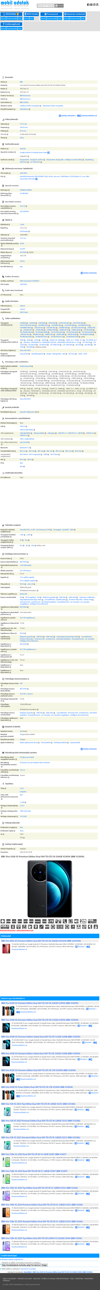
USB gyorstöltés (39, 433)
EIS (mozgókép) (30, 597)
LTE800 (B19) (63, 330)
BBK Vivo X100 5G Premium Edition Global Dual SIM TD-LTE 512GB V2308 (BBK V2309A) (40, 1036)
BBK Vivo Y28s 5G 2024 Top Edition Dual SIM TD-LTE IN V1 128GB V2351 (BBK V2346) (39, 1188)
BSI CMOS (23, 562)
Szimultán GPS (25, 530)
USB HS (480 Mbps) (26, 430)
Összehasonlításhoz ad (87, 116)
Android (22, 149)
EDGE (29, 340)
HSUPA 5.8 (53, 340)
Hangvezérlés (24, 160)
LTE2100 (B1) (38, 328)
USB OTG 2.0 (72, 433)
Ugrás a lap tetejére (9, 1279)
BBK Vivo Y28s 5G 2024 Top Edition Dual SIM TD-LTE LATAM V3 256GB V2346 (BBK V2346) (41, 1238)
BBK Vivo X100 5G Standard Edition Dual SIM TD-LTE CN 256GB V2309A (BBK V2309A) (39, 1003)
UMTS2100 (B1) (64, 323)
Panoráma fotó (25, 602)
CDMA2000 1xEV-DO (49, 342)
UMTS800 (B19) (83, 325)
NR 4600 (30, 347)
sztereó (22, 306)
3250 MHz (23, 173)
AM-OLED (23, 252)
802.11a (22, 451)
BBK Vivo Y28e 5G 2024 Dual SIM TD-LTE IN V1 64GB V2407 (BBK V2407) (33, 1154)
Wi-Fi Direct (24, 454)
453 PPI (22, 249)
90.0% (22, 244)
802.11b (32, 451)
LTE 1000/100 (55, 345)
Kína (21, 827)
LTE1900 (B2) (51, 328)
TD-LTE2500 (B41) (88, 332)
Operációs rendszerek (74, 14)
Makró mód (88, 600)
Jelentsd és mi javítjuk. (28, 1269)
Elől (21, 683)
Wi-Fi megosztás (34, 454)
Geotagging (57, 530)
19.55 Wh (23, 816)
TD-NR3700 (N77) (57, 337)
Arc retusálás (75, 602)
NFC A (22, 459)
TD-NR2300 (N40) (26, 337)
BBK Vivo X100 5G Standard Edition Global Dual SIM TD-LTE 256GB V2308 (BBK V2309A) (40, 1053)
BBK (21, 82)
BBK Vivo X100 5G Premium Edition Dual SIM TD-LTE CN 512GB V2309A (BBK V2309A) (39, 1020)
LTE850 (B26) (75, 330)
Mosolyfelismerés (63, 602)
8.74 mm (23, 131)
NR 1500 (78, 345)
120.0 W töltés (25, 442)
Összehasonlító (12, 18)
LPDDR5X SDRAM (26, 190)
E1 (21, 540)
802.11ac (59, 451)
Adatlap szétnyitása (67, 116)
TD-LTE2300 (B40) (72, 332)
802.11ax (68, 451)
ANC (63, 354)
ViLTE (85, 354)
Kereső (3, 18)
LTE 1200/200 (67, 345)
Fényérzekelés (46, 743)
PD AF (22, 584)
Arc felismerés (35, 162)
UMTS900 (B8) (70, 325)
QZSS (72, 530)
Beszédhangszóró (37, 354)
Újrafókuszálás (61, 600)
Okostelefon (24, 109)
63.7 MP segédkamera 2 (28, 649)
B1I (27, 545)
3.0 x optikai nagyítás (27, 577)
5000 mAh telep (25, 811)
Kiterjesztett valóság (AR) (55, 160)
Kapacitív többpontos (27, 412)
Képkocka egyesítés (49, 597)
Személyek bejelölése (49, 602)
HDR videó (72, 597)
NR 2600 (88, 345)
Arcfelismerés (36, 602)
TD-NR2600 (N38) (86, 334)
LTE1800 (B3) (63, 328)
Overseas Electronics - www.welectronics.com (16, 930)
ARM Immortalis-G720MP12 (29, 281)
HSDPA (60, 340)
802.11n (49, 451)
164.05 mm (24, 127)
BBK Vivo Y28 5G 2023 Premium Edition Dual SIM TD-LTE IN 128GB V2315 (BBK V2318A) (40, 1120)
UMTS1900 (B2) (78, 323)
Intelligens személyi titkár (73, 160)
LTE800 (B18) (51, 330)
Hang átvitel (24, 354)
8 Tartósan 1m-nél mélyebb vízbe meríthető (35, 763)
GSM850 (23, 323)
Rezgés (49, 354)
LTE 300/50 (32, 345)
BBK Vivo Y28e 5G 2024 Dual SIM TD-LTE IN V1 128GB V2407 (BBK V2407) (34, 1171)
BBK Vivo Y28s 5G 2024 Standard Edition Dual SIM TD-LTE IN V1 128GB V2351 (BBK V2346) (42, 1221)
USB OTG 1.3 (62, 433)
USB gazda (51, 433)
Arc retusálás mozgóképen (60, 715)
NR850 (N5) (49, 334)
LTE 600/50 (43, 345)
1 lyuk (22, 224)
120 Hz (22, 261)
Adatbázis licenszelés (25, 1279)
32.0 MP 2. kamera (26, 694)
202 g (22, 138)
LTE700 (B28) (88, 330)
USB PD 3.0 (24, 435)
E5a (26, 540)
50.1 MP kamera (25, 571)
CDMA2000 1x (36, 342)
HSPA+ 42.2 (79, 340)
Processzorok (51, 14)
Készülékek (11, 14)
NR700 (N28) (72, 334)
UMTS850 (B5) (43, 325)
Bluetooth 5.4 (24, 448)
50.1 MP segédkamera (27, 618)
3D (21, 731)
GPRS (22, 340)
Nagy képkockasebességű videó (30, 600)
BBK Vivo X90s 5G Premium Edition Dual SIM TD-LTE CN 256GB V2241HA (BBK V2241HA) (41, 940)
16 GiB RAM (24, 193)
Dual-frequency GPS (43, 530)
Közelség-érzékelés (60, 743)
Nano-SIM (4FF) (25, 350)
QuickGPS (65, 530)
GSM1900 (52, 323)
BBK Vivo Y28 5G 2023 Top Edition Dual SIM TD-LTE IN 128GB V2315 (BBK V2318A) (38, 1104)
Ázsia (21, 831)
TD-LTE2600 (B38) (41, 332)
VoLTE (80, 354)
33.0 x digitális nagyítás (28, 581)
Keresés (59, 6)
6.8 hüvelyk (24, 231)
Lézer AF (30, 584)
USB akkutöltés (25, 433)
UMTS (36, 340)
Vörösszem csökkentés (87, 597)
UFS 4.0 (22, 206)
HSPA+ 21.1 (70, 340)
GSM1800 (41, 323)
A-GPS (33, 530)
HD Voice (72, 354)
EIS (21, 597)
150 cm (22, 770)
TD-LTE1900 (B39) (57, 332)
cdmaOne (26, 342)
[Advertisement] (50, 52)
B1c (21, 545)
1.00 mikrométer (25, 565)
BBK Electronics (25, 96)
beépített (23, 792)
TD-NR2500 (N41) (41, 337)
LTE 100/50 (86, 342)
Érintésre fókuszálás (76, 600)
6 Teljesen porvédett (27, 757)
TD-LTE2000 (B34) (26, 332)
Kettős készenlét (25, 366)
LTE (78, 342)
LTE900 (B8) (40, 330)
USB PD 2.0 (90, 433)
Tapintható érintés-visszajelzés (53, 106)
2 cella (22, 802)
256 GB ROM (24, 211)
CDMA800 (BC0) (25, 328)
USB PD (80, 433)
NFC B (30, 459)
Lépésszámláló (75, 743)
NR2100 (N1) (25, 334)
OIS (38, 597)
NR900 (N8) (60, 334)
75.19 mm (23, 124)
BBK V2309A (24, 102)
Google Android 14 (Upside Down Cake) (33, 152)
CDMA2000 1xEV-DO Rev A (66, 342)
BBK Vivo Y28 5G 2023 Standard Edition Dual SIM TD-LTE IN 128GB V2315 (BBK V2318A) (40, 1137)
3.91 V (22, 806)
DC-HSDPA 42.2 (91, 340)
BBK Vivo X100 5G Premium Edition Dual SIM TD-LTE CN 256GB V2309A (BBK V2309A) (63, 1272)
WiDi (45, 454)
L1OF (21, 535)
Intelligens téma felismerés (39, 604)
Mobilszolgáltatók (12, 24)
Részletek (79, 947)
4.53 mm (23, 238)
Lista (20, 18)
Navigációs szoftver (36, 160)
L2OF (28, 535)
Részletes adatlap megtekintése (12, 1259)
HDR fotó (62, 597)
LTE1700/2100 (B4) (77, 328)
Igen (21, 267)
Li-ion (22, 788)
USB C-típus (24, 312)
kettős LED (23, 594)
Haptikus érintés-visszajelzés (29, 106)
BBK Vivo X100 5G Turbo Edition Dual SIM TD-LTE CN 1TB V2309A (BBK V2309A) (37, 1087)
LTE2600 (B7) (27, 330)
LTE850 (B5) (92, 328)
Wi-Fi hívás (54, 454)
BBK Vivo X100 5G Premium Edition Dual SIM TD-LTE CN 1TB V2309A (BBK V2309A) (38, 1070)
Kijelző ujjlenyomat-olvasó (29, 743)
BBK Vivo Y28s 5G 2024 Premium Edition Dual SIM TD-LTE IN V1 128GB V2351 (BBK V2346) (42, 1204)
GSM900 (32, 323)
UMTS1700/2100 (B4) (27, 325)
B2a (32, 545)
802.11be (78, 451)
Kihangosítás (57, 354)
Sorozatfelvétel (50, 600)
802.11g (40, 451)
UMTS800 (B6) (56, 325)
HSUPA (44, 340)
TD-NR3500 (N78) (72, 337)
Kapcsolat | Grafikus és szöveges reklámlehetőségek (51, 1279)
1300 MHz (23, 284)
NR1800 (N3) (37, 334)
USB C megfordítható (27, 439)
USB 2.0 (22, 426)
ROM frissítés (31, 14)
